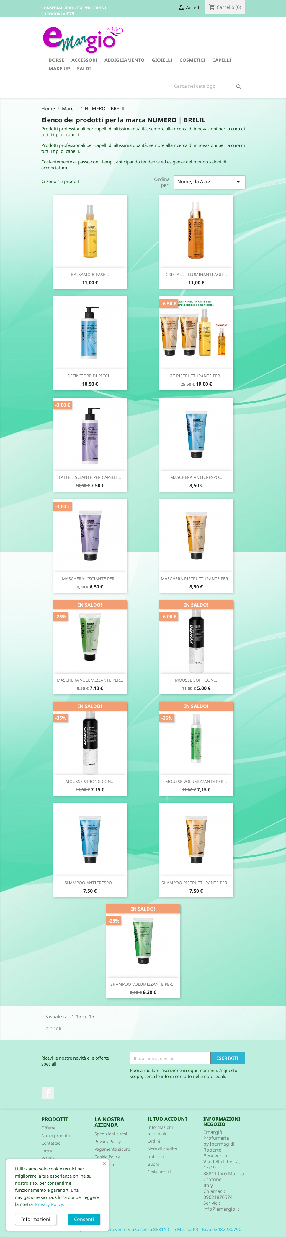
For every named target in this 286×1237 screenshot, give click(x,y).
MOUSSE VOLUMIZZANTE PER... (196, 781)
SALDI (84, 68)
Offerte (48, 1128)
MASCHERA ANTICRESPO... (196, 477)
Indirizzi (156, 1156)
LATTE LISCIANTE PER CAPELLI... (90, 477)
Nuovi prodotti (55, 1135)
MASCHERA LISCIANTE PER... (90, 578)
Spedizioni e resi (110, 1134)
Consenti (84, 1219)
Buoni (153, 1164)
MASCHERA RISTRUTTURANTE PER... (196, 578)
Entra (46, 1151)
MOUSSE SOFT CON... (196, 680)
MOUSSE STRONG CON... (90, 781)
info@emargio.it (221, 1209)
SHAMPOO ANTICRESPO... (90, 883)
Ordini (154, 1141)
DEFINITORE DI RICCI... (90, 376)
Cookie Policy (107, 1157)
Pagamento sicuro (112, 1149)
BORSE (56, 60)
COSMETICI (192, 60)
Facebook (48, 1093)
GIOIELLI (162, 60)
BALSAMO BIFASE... (90, 274)
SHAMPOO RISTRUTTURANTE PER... (196, 883)
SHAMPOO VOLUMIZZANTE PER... (143, 984)
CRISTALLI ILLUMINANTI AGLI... (196, 274)
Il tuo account (167, 1119)
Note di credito (162, 1149)
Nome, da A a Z (209, 182)
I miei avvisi (159, 1172)
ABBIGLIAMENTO (124, 60)
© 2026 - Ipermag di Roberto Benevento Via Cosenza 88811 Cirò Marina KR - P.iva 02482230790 (143, 1229)
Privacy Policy (107, 1141)
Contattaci (51, 1143)
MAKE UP (59, 68)
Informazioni (35, 1219)
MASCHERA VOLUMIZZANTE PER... (90, 680)
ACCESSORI (84, 60)
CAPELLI (221, 60)
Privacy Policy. (49, 1204)
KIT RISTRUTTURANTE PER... (196, 376)
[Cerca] (208, 86)
